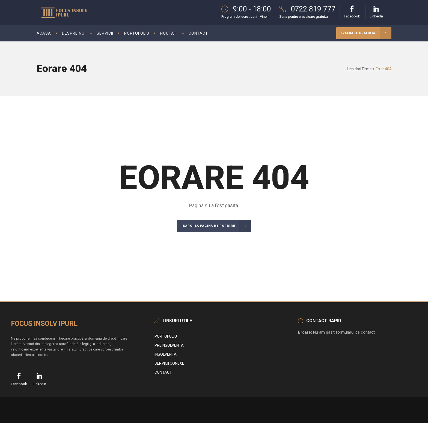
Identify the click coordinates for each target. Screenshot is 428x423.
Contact (163, 372)
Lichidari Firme (359, 69)
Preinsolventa (169, 345)
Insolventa (165, 354)
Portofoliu (165, 336)
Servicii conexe (169, 363)
